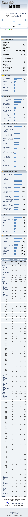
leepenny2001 (5, 90)
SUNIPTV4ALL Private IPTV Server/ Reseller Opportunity (7, 159)
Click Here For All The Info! (15, 503)
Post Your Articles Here (7, 108)
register (20, 15)
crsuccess (5, 84)
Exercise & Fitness (6, 113)
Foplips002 (5, 241)
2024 (4, 279)
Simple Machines (19, 511)
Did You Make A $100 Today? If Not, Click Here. (16, 13)
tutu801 (4, 88)
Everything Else (6, 107)
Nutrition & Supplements (8, 120)
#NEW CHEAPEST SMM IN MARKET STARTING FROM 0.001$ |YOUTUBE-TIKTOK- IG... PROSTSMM (8, 129)
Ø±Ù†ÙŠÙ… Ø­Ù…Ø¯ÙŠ (8, 82)
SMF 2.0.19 (9, 511)
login (17, 15)
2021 (4, 496)
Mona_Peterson (6, 87)
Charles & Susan (6, 78)
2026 (4, 265)
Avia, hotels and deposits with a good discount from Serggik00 (8, 139)
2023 (4, 281)
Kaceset (4, 229)
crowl (4, 91)
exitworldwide (22, 65)
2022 (4, 393)
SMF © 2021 (14, 511)
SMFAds (11, 512)
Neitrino (4, 226)
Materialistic (5, 231)
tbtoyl (4, 79)
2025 (4, 277)
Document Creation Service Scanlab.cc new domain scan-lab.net (7, 146)
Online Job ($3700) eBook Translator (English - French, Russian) (8, 155)
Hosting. (4, 228)
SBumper (4, 85)
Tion (3, 225)
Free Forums (16, 512)
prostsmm (5, 81)
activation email (17, 16)
